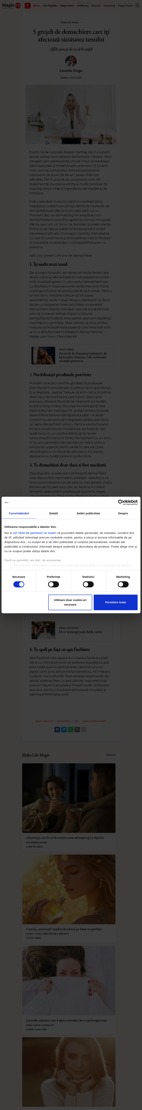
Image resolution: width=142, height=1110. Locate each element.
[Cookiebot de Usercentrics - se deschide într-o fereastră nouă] (121, 502)
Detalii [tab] (53, 513)
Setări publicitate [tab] (88, 513)
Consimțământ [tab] (19, 513)
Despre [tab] (123, 513)
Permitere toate (115, 602)
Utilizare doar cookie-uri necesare (70, 602)
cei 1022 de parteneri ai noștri (34, 532)
